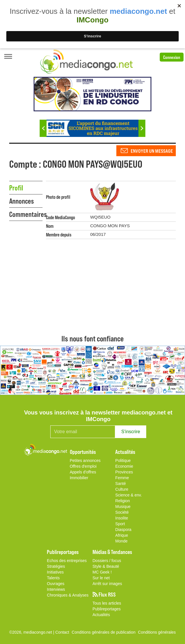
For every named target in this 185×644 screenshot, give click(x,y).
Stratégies (56, 566)
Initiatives (55, 572)
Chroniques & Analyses (67, 595)
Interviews (56, 589)
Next (141, 128)
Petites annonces (85, 460)
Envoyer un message (152, 151)
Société (122, 512)
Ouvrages (55, 583)
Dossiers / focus (106, 560)
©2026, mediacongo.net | (32, 632)
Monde (121, 541)
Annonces (21, 200)
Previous (43, 128)
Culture (121, 489)
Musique (122, 506)
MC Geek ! (102, 572)
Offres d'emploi (83, 466)
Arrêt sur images (107, 583)
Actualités (101, 614)
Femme (122, 477)
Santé (120, 483)
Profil (16, 187)
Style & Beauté (105, 566)
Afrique (121, 535)
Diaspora (123, 529)
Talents (53, 578)
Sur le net (101, 578)
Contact (62, 632)
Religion (122, 500)
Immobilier (79, 477)
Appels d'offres (83, 472)
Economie (124, 466)
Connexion (171, 57)
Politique (123, 460)
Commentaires (26, 214)
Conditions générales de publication (104, 632)
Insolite (121, 518)
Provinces (124, 472)
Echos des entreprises (67, 560)
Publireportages (106, 609)
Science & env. (128, 495)
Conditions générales (157, 632)
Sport (120, 523)
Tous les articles (106, 603)
